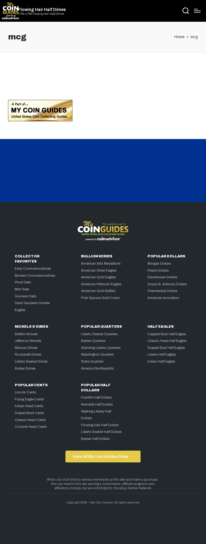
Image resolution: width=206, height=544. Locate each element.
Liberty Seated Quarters (99, 334)
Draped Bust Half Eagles (166, 348)
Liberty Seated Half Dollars (101, 432)
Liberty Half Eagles (162, 354)
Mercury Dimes (26, 348)
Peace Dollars (158, 270)
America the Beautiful (97, 368)
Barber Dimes (25, 368)
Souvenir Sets (25, 296)
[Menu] (197, 11)
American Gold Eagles (98, 277)
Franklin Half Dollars (96, 397)
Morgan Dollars (159, 263)
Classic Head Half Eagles (167, 341)
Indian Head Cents (29, 406)
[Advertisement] (103, 78)
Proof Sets (23, 282)
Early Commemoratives (33, 269)
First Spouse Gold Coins (100, 298)
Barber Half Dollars (95, 439)
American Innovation (163, 298)
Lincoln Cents (25, 392)
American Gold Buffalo (98, 291)
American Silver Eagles (99, 270)
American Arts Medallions (101, 263)
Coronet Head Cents (31, 427)
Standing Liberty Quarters (101, 348)
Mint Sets (22, 289)
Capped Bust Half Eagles (167, 334)
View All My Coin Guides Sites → (103, 456)
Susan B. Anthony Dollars (167, 284)
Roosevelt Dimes (28, 354)
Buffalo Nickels (26, 334)
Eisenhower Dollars (162, 277)
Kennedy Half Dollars (97, 404)
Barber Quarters (93, 341)
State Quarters (92, 361)
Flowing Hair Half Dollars (100, 425)
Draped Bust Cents (29, 413)
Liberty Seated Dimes (31, 361)
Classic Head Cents (30, 420)
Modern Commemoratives (35, 276)
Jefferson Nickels (28, 341)
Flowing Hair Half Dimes (42, 10)
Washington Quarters (97, 354)
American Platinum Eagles (101, 284)
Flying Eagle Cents (29, 399)
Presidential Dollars (163, 291)
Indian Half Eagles (161, 361)
